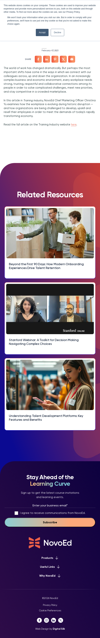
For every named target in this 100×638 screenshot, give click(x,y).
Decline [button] (57, 32)
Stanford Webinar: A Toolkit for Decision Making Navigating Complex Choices (44, 342)
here (73, 124)
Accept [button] (42, 32)
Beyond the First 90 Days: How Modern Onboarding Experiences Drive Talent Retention (46, 266)
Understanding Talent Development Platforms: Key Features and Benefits (46, 417)
